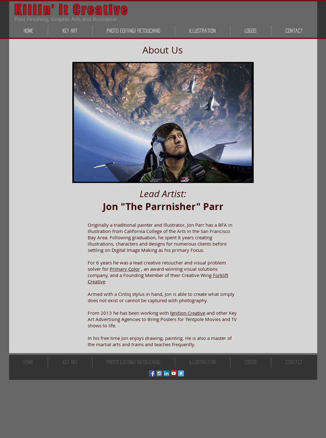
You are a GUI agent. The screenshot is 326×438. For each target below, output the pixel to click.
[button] (70, 31)
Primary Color (125, 269)
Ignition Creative (187, 313)
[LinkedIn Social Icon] (166, 373)
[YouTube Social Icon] (174, 373)
